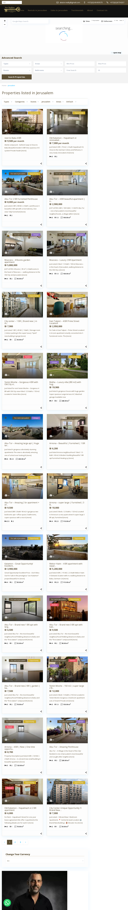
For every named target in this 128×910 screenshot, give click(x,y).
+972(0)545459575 (106, 146)
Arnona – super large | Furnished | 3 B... (66, 503)
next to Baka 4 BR (12, 138)
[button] (7, 902)
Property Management (15, 887)
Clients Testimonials (14, 880)
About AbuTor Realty (14, 863)
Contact (9, 884)
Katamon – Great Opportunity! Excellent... (18, 564)
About (90, 10)
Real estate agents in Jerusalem (18, 891)
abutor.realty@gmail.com (108, 152)
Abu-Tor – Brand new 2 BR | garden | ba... (22, 686)
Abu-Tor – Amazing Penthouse (63, 746)
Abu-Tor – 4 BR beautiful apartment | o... (67, 200)
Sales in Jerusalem (59, 10)
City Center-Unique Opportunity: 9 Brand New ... (65, 809)
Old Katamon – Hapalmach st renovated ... (62, 139)
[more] (23, 150)
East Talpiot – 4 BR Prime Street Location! (64, 322)
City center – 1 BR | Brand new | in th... (20, 322)
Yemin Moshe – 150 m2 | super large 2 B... (66, 686)
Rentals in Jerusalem (37, 10)
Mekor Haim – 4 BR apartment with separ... (65, 564)
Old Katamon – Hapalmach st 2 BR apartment (20, 809)
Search (109, 232)
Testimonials (77, 10)
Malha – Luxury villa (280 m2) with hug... (65, 383)
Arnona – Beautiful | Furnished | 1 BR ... (67, 444)
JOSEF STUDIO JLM (43, 887)
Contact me (116, 157)
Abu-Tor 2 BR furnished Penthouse (21, 199)
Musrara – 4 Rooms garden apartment (17, 261)
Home (21, 10)
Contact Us (102, 10)
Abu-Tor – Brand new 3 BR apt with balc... (65, 625)
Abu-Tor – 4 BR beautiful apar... (114, 292)
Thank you (10, 895)
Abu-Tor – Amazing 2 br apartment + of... (21, 503)
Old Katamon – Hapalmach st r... (115, 265)
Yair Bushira (100, 140)
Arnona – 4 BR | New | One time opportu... (19, 747)
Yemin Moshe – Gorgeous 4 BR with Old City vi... (21, 383)
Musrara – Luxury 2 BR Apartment (65, 260)
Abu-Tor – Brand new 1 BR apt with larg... (21, 625)
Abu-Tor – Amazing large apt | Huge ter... (21, 444)
